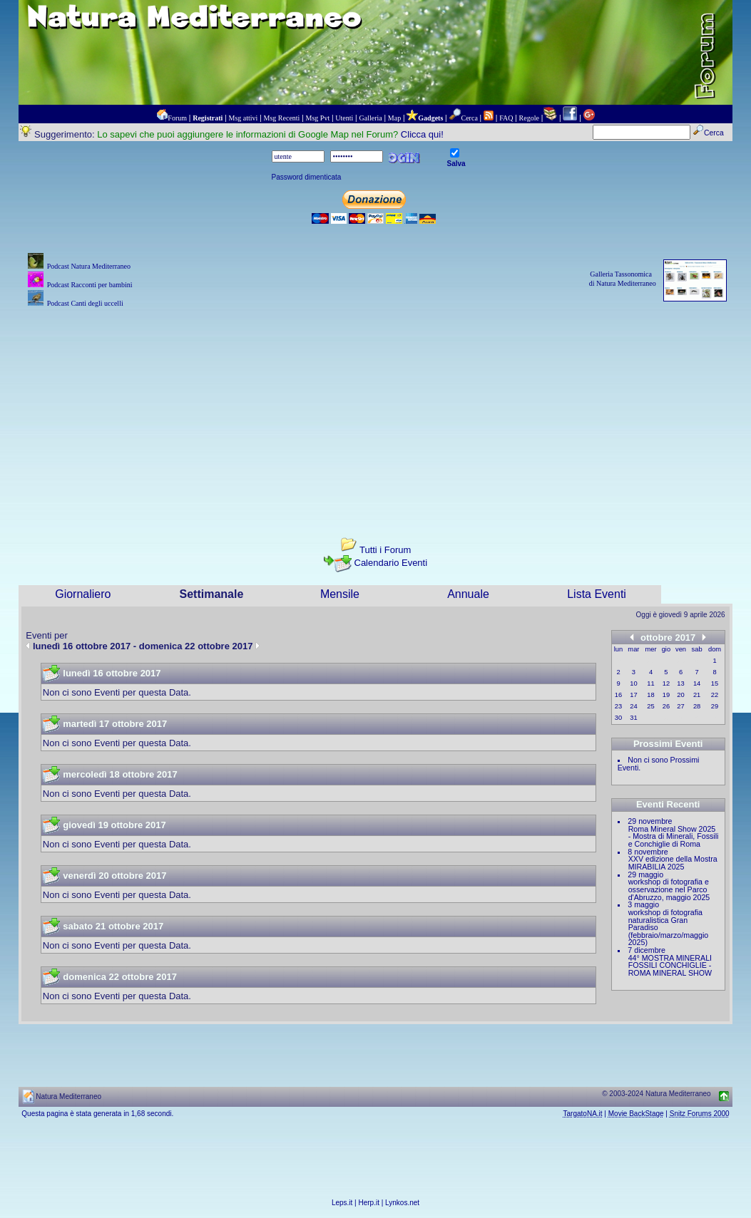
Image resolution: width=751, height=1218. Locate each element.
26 (666, 706)
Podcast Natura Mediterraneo (89, 266)
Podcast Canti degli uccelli (85, 303)
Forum (177, 118)
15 (714, 683)
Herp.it (369, 1203)
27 (680, 706)
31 (633, 717)
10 (633, 683)
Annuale (468, 594)
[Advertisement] (375, 410)
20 (680, 694)
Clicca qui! (422, 134)
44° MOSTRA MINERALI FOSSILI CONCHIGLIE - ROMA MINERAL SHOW (670, 965)
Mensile (339, 594)
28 (696, 706)
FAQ (506, 118)
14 (696, 683)
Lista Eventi (596, 594)
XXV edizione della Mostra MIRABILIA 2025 (672, 863)
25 (650, 706)
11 (650, 683)
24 (633, 706)
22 (714, 694)
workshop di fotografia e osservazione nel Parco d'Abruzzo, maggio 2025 (669, 889)
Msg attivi (243, 118)
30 (618, 717)
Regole (529, 118)
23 (618, 706)
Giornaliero (83, 594)
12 (666, 683)
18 (650, 694)
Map (394, 118)
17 (633, 694)
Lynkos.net (402, 1203)
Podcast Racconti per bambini (90, 285)
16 (618, 694)
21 (696, 694)
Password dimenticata (307, 177)
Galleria (370, 118)
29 (714, 706)
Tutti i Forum (385, 550)
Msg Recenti (282, 118)
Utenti (344, 118)
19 (666, 694)
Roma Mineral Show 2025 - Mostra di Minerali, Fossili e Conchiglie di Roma (673, 836)
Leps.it (342, 1203)
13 (680, 683)
